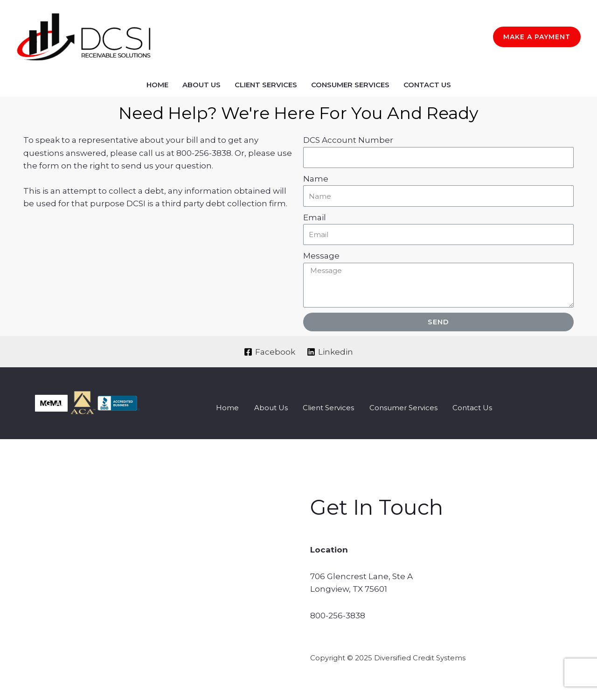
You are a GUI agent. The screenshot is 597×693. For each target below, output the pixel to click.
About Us (201, 84)
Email (314, 217)
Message (321, 255)
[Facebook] (269, 352)
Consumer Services (350, 84)
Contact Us (427, 84)
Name (315, 178)
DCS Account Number (348, 140)
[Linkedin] (330, 352)
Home (157, 84)
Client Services (266, 84)
